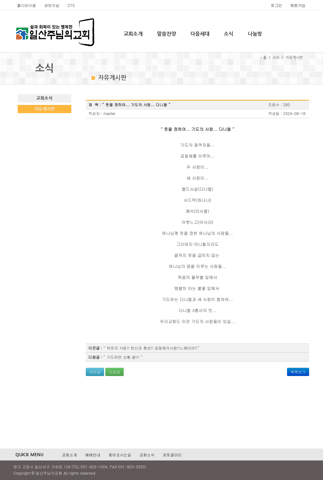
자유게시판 (44, 109)
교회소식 (44, 98)
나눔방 (255, 34)
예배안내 (92, 454)
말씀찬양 (166, 34)
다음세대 (200, 34)
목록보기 (298, 371)
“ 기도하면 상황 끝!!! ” (123, 357)
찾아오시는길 (120, 454)
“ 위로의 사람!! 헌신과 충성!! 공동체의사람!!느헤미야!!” (151, 347)
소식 (228, 34)
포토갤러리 (172, 454)
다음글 (114, 371)
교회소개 (133, 34)
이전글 (95, 371)
